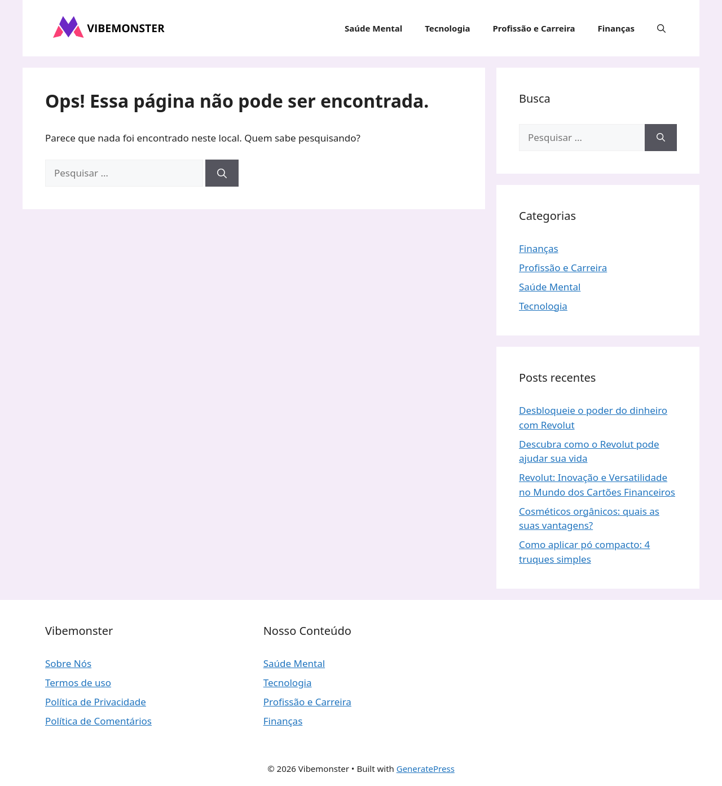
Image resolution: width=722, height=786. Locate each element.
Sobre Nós (68, 663)
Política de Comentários (98, 720)
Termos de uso (78, 682)
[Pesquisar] (222, 173)
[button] (661, 28)
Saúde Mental (373, 28)
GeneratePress (426, 768)
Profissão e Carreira (533, 28)
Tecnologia (447, 28)
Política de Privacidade (95, 701)
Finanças (616, 28)
